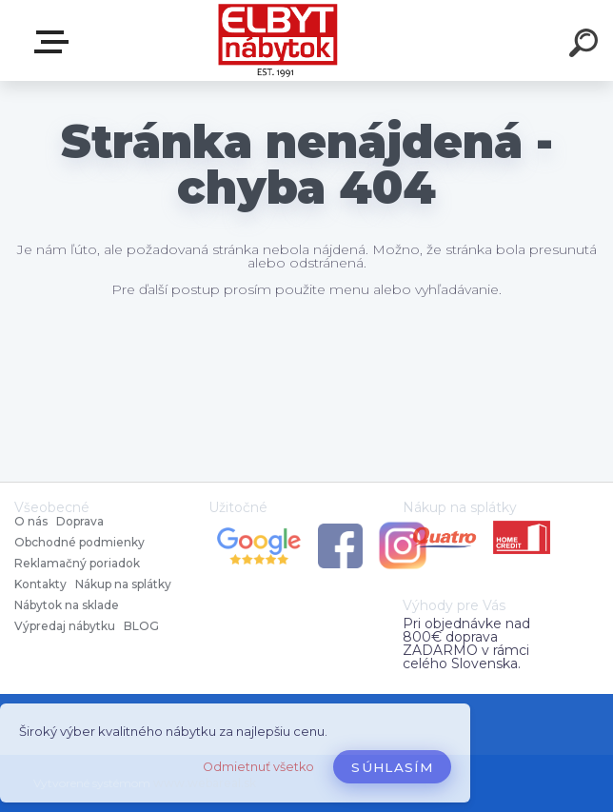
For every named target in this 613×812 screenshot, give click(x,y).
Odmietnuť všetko (258, 767)
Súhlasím (392, 767)
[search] (586, 46)
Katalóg (55, 41)
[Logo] (278, 40)
